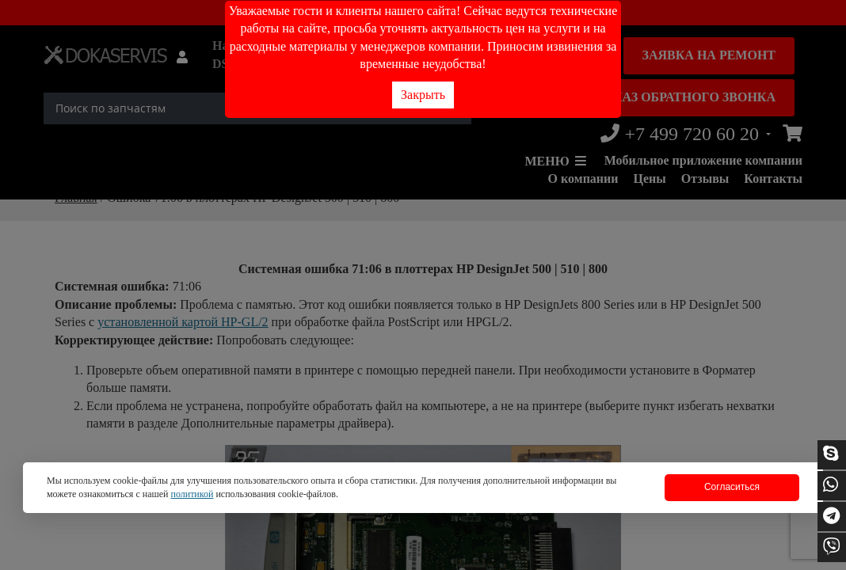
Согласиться (732, 486)
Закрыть (423, 94)
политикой (191, 494)
